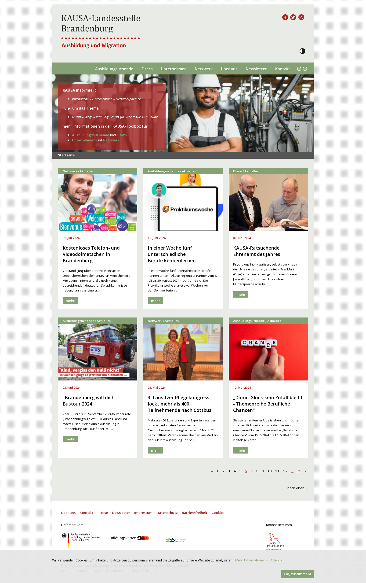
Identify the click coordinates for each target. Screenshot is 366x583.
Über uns (229, 68)
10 (270, 471)
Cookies (218, 513)
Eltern (147, 68)
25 (299, 471)
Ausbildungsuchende (114, 68)
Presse (103, 513)
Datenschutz (167, 513)
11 (277, 471)
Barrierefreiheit (194, 513)
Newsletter (256, 68)
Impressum (143, 513)
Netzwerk (204, 68)
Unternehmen (174, 68)
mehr (70, 301)
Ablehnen (277, 559)
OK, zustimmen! (297, 574)
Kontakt (282, 68)
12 (285, 471)
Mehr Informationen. (250, 559)
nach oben (297, 487)
